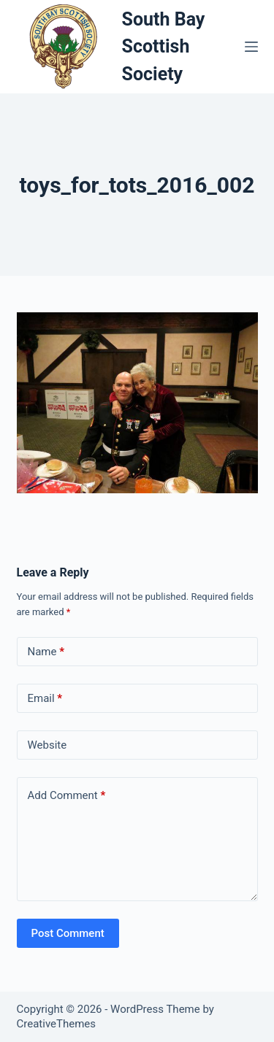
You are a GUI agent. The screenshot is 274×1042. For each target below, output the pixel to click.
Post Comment (67, 933)
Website (47, 745)
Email (45, 699)
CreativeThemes (56, 1023)
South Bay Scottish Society (163, 47)
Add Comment (67, 796)
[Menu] (251, 46)
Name (46, 652)
